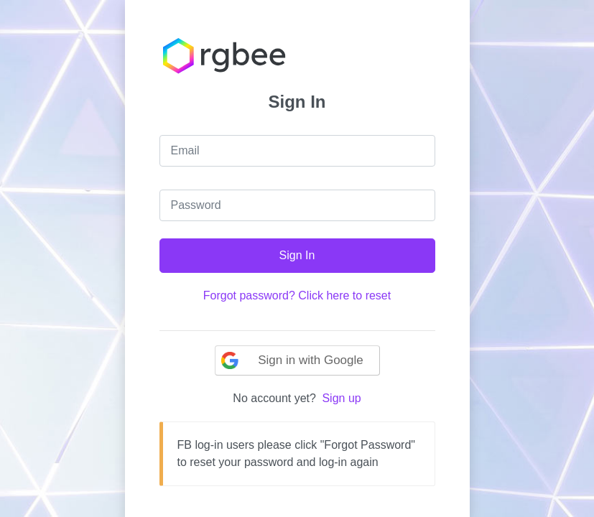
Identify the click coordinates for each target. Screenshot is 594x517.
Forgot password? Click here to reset (297, 295)
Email (185, 150)
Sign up (341, 398)
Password (196, 205)
